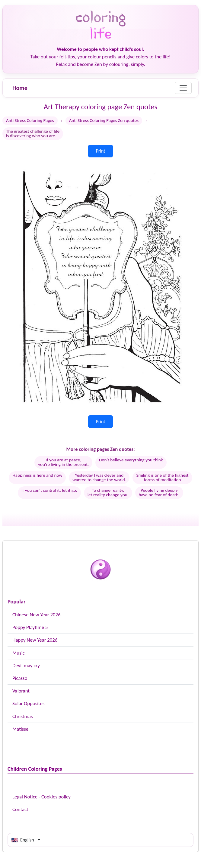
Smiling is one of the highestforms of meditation (162, 477)
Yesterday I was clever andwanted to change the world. (99, 477)
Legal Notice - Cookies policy (41, 797)
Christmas (22, 716)
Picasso (19, 678)
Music (18, 653)
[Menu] (183, 88)
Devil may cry (26, 665)
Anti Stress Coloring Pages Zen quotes (104, 120)
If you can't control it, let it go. (49, 490)
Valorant (21, 691)
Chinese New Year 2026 (36, 615)
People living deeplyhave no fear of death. (159, 492)
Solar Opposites (28, 703)
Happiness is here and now (37, 475)
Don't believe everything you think (131, 460)
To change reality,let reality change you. (108, 492)
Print (100, 151)
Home (19, 87)
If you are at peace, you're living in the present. (63, 462)
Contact (20, 809)
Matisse (20, 729)
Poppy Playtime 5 (30, 627)
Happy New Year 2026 (34, 640)
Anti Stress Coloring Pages (30, 120)
